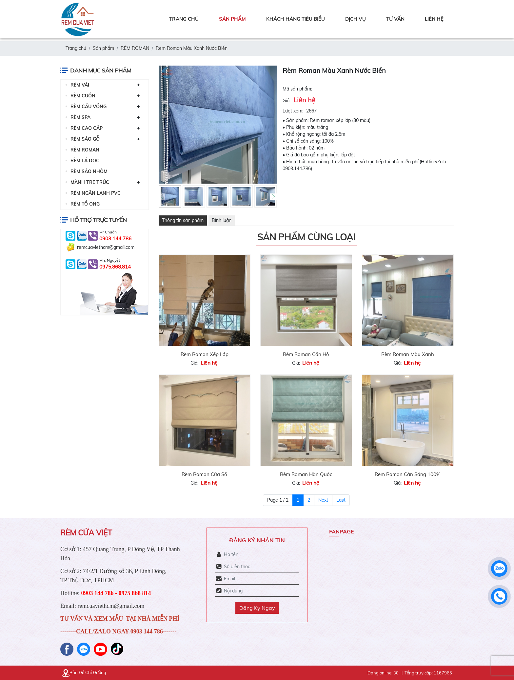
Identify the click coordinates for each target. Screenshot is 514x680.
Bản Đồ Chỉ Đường (84, 672)
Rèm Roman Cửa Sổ (204, 474)
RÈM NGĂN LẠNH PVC (95, 193)
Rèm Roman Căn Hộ (306, 354)
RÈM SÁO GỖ (85, 139)
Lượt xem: (293, 111)
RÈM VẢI (79, 85)
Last (341, 500)
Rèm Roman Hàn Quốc (306, 474)
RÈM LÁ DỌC (84, 161)
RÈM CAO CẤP (86, 128)
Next (323, 500)
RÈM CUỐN (82, 96)
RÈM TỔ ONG (85, 204)
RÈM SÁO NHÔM (89, 171)
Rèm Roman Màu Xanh (407, 354)
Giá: (286, 101)
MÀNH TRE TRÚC (89, 182)
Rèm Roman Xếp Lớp (204, 354)
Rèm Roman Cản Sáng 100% (408, 474)
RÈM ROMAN (84, 150)
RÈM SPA (80, 117)
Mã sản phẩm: (297, 89)
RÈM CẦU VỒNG (88, 107)
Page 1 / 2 (277, 500)
